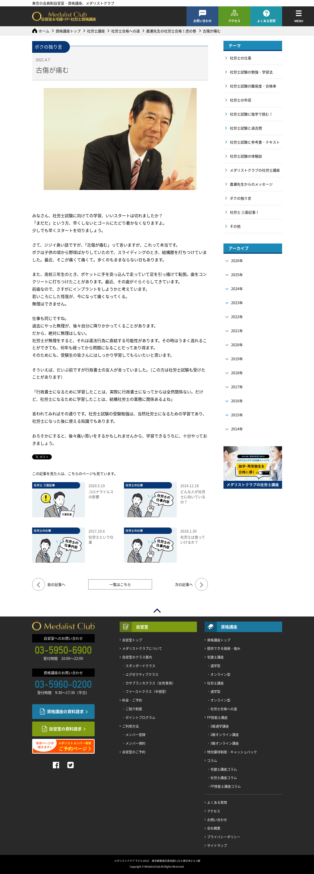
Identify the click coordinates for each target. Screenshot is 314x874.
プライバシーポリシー (223, 836)
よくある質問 (266, 21)
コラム (212, 760)
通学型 (215, 665)
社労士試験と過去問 (246, 128)
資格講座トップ (68, 30)
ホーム (44, 30)
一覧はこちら (120, 584)
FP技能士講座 (217, 717)
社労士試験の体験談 (246, 156)
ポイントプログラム (140, 717)
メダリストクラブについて (142, 648)
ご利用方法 (130, 726)
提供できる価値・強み (223, 648)
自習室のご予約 (133, 751)
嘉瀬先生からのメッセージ (251, 184)
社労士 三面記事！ (244, 212)
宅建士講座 (215, 656)
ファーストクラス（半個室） (146, 691)
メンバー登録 (135, 734)
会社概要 (213, 828)
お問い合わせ (202, 21)
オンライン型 (220, 674)
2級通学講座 (219, 726)
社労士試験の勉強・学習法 (251, 71)
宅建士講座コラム (223, 769)
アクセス (234, 21)
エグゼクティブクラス (141, 674)
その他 (235, 226)
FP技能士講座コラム (225, 786)
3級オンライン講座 (224, 743)
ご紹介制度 (133, 708)
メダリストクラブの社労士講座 (255, 170)
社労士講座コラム (223, 777)
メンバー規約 (135, 743)
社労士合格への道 (125, 30)
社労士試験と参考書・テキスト (255, 142)
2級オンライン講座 (224, 734)
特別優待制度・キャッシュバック (232, 751)
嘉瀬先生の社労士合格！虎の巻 (171, 30)
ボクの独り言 (240, 198)
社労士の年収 (240, 99)
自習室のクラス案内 (137, 656)
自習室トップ (132, 639)
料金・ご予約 (132, 700)
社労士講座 (96, 30)
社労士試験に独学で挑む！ (251, 114)
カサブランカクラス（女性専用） (150, 682)
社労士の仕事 (240, 57)
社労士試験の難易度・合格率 (253, 85)
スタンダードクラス (140, 665)
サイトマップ (217, 845)
